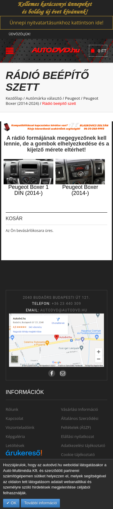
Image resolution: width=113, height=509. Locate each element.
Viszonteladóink (20, 427)
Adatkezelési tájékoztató (83, 445)
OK (13, 503)
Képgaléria (15, 436)
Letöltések (15, 445)
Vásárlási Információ (79, 409)
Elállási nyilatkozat (77, 436)
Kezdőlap (14, 98)
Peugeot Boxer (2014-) (80, 190)
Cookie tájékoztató (78, 454)
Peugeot (72, 98)
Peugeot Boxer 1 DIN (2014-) (28, 190)
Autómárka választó (44, 98)
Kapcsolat (15, 418)
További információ (40, 503)
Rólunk (12, 409)
